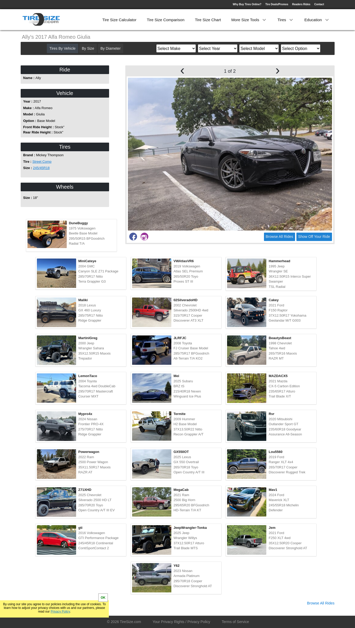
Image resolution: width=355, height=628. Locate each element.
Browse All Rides (279, 236)
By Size (88, 48)
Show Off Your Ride (314, 236)
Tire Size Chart (208, 20)
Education (317, 20)
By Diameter (110, 48)
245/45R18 (41, 168)
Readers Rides (301, 4)
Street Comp (42, 162)
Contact (319, 4)
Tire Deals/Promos (276, 4)
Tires (286, 20)
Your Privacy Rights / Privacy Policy (181, 622)
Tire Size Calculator (119, 20)
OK (103, 597)
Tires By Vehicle (62, 48)
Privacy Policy (60, 611)
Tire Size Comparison (165, 20)
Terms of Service (235, 622)
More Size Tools (249, 20)
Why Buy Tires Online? (247, 4)
